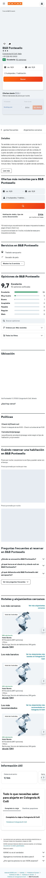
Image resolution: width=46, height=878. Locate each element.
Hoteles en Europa (33, 834)
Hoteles (22, 834)
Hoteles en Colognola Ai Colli (16, 784)
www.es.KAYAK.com (10, 834)
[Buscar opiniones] (25, 320)
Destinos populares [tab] (30, 770)
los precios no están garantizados (13, 807)
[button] (3, 3)
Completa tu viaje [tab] (12, 770)
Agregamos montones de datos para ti (24, 818)
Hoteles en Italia (14, 836)
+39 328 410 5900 (10, 56)
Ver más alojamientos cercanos (37, 568)
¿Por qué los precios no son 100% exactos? (24, 822)
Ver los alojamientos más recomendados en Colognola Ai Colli (35, 669)
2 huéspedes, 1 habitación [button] (15, 73)
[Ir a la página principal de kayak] (15, 3)
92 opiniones (21, 59)
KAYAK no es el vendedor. (24, 814)
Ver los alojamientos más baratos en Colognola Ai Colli (35, 618)
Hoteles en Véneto (28, 836)
